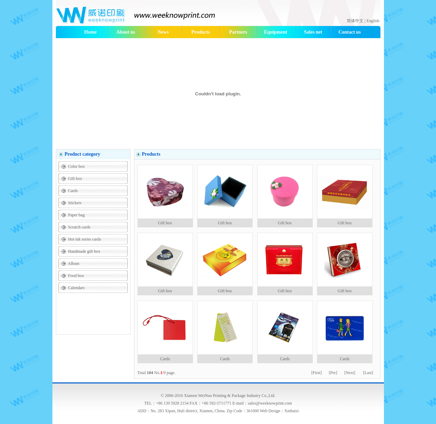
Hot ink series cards (84, 239)
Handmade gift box (84, 251)
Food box (76, 275)
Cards (73, 190)
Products (200, 32)
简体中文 (355, 20)
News (163, 32)
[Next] (349, 372)
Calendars (76, 287)
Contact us (349, 32)
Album (73, 263)
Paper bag (76, 215)
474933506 (415, 79)
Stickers (75, 202)
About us (125, 32)
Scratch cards (79, 227)
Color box (76, 166)
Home (90, 32)
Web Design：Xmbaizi (279, 410)
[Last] (368, 372)
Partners (238, 32)
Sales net (313, 32)
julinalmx (414, 89)
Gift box (75, 178)
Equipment (275, 32)
